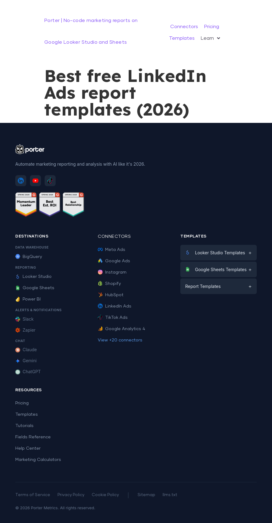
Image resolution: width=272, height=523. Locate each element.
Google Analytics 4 (121, 329)
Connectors (114, 236)
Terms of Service (32, 495)
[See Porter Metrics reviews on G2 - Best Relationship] (73, 205)
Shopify (109, 284)
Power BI (28, 299)
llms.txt (170, 495)
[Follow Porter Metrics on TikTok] (50, 180)
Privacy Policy (70, 495)
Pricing (22, 403)
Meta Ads (111, 250)
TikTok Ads (113, 317)
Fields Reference (33, 437)
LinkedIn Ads (114, 306)
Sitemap (146, 495)
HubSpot (110, 295)
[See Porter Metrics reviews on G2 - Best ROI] (50, 205)
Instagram (112, 272)
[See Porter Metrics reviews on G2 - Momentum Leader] (26, 205)
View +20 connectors (120, 340)
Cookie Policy (105, 495)
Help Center (28, 448)
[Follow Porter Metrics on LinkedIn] (20, 180)
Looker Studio (33, 276)
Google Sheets (34, 288)
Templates (26, 414)
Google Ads (114, 261)
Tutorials (24, 426)
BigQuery (28, 257)
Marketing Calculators (38, 460)
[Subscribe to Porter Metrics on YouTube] (35, 180)
